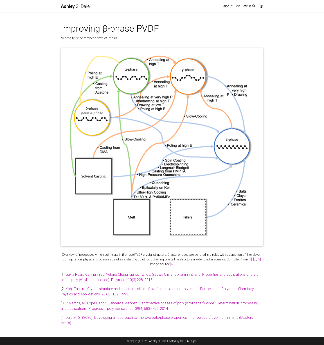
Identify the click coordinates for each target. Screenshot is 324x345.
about (227, 6)
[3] (259, 259)
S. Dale (75, 6)
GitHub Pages (188, 341)
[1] (250, 259)
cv (238, 6)
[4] (171, 264)
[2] (254, 259)
